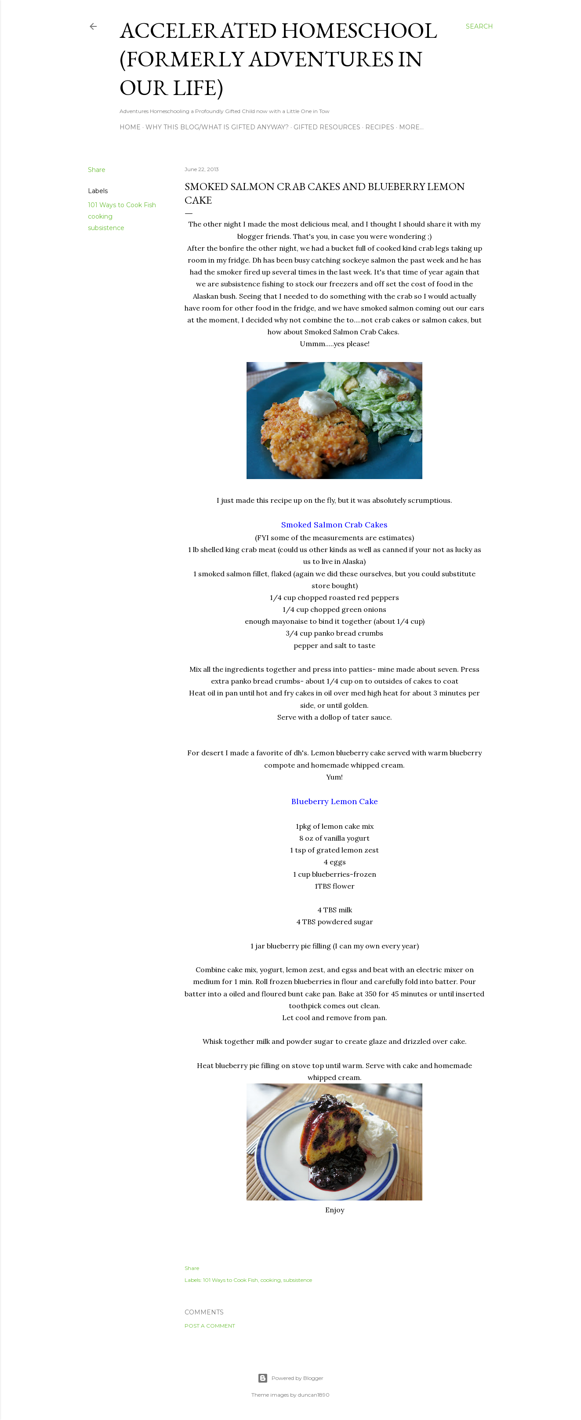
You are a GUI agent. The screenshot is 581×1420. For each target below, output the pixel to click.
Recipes (379, 127)
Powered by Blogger (290, 1378)
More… (411, 127)
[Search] (479, 26)
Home (130, 127)
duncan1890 (314, 1394)
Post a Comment (210, 1325)
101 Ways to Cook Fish (122, 205)
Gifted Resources (327, 127)
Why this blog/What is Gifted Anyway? (217, 127)
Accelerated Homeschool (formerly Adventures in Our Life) (278, 59)
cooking (100, 216)
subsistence (106, 228)
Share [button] (96, 170)
